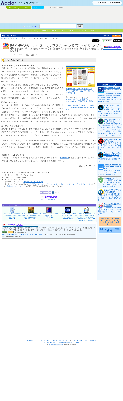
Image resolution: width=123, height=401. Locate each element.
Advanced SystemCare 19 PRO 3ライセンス (112, 154)
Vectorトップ (5, 38)
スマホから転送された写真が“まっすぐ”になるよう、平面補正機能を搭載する (80, 100)
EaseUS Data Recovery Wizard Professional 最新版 (112, 166)
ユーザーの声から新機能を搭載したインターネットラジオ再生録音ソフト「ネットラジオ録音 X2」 (109, 211)
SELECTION (60, 7)
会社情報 (30, 340)
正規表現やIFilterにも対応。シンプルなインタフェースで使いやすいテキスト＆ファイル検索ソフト (86, 217)
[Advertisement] (61, 16)
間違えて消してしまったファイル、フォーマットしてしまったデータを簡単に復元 (109, 172)
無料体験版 (64, 158)
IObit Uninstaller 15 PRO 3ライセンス (112, 120)
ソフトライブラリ (12, 7)
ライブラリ (16, 38)
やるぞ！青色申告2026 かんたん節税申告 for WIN (112, 89)
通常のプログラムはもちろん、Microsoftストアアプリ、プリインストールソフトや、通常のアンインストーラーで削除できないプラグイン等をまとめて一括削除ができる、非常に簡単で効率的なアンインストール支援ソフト (110, 129)
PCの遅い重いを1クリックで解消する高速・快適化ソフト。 (109, 159)
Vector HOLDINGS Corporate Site (109, 3)
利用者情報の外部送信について (69, 342)
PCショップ (25, 7)
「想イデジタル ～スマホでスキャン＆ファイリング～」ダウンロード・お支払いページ (59, 184)
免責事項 (93, 340)
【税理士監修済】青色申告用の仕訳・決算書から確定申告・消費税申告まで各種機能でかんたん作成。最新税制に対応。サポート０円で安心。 (109, 98)
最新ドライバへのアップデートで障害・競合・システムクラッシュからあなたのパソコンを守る (109, 146)
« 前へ (42, 192)
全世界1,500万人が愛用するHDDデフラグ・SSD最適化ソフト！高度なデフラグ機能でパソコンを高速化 (109, 112)
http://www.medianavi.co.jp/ (33, 182)
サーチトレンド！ (31, 26)
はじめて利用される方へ (61, 340)
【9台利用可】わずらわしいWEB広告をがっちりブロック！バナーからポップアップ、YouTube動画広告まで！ (109, 183)
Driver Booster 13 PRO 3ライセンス (112, 140)
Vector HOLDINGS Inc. (56, 344)
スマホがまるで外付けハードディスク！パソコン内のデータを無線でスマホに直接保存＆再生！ (109, 197)
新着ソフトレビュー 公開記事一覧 (109, 230)
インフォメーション (42, 340)
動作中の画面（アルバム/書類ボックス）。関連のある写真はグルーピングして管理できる (80, 91)
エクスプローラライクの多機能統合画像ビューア (49, 215)
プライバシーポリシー (79, 340)
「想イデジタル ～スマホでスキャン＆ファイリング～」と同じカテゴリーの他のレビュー (109, 221)
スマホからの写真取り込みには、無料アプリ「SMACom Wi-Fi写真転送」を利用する (80, 107)
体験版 (22, 234)
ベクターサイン (37, 7)
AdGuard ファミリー (111, 178)
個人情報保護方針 (49, 342)
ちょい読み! (52, 7)
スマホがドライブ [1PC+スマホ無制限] (112, 191)
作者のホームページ (14, 186)
